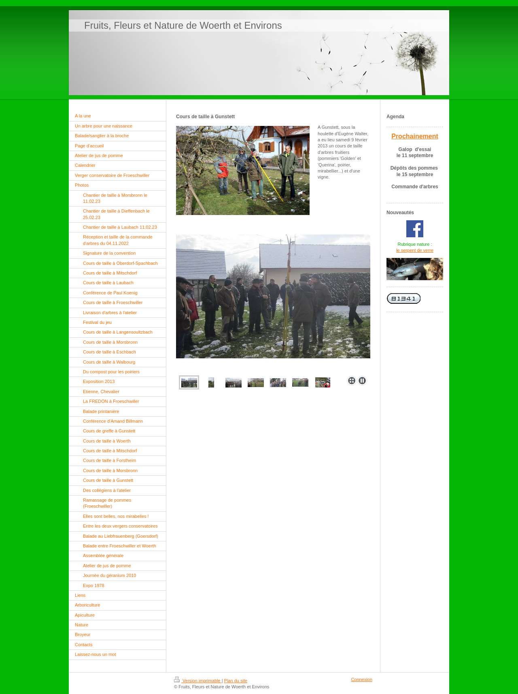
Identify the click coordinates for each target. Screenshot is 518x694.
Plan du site (235, 680)
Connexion (361, 679)
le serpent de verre (414, 250)
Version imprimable (198, 680)
